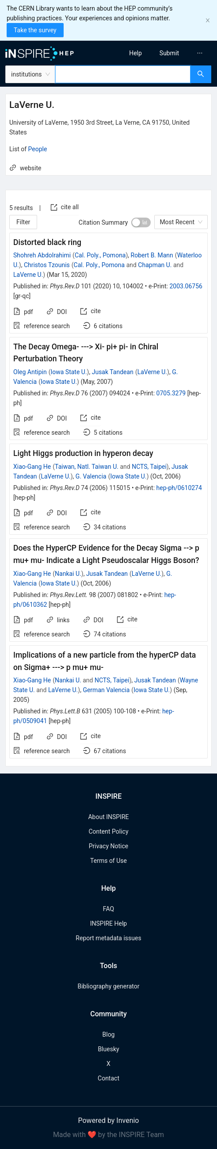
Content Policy (108, 831)
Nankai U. (68, 573)
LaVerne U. (28, 274)
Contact (108, 1078)
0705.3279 (171, 393)
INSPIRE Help (108, 923)
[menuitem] (135, 53)
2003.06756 (185, 286)
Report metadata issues (108, 938)
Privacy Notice (108, 846)
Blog (109, 1034)
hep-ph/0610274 (179, 487)
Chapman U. (154, 264)
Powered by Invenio (108, 1120)
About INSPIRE (108, 816)
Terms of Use (108, 860)
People (37, 149)
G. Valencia (91, 476)
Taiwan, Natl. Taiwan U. (86, 466)
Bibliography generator (108, 986)
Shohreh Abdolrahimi (42, 255)
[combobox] (122, 74)
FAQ (108, 908)
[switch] (141, 222)
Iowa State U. (68, 371)
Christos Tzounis (47, 264)
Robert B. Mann (152, 255)
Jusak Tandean (112, 371)
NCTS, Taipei (149, 466)
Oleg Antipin (30, 371)
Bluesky (108, 1049)
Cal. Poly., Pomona (100, 255)
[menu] (165, 53)
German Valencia (106, 689)
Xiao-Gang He (32, 466)
